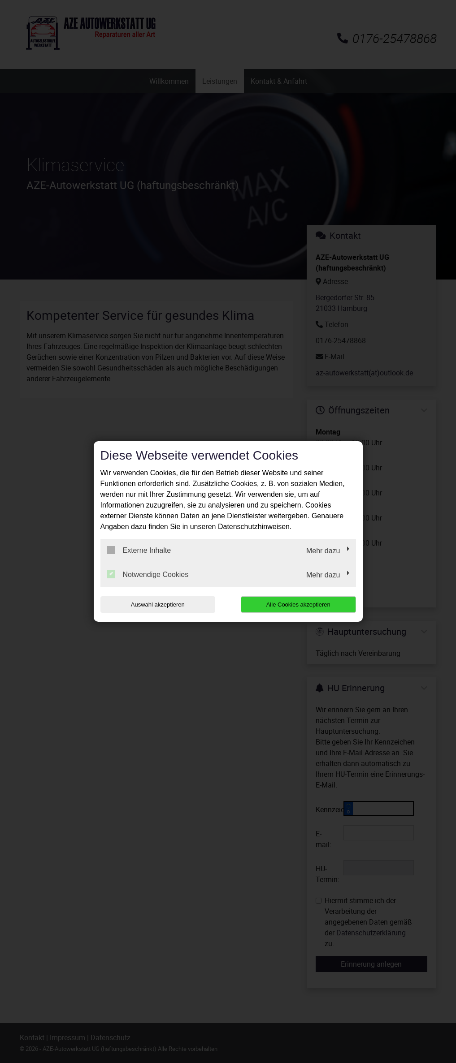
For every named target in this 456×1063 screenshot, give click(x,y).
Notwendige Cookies (148, 574)
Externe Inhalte (139, 550)
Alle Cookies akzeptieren (298, 604)
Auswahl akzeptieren (158, 604)
